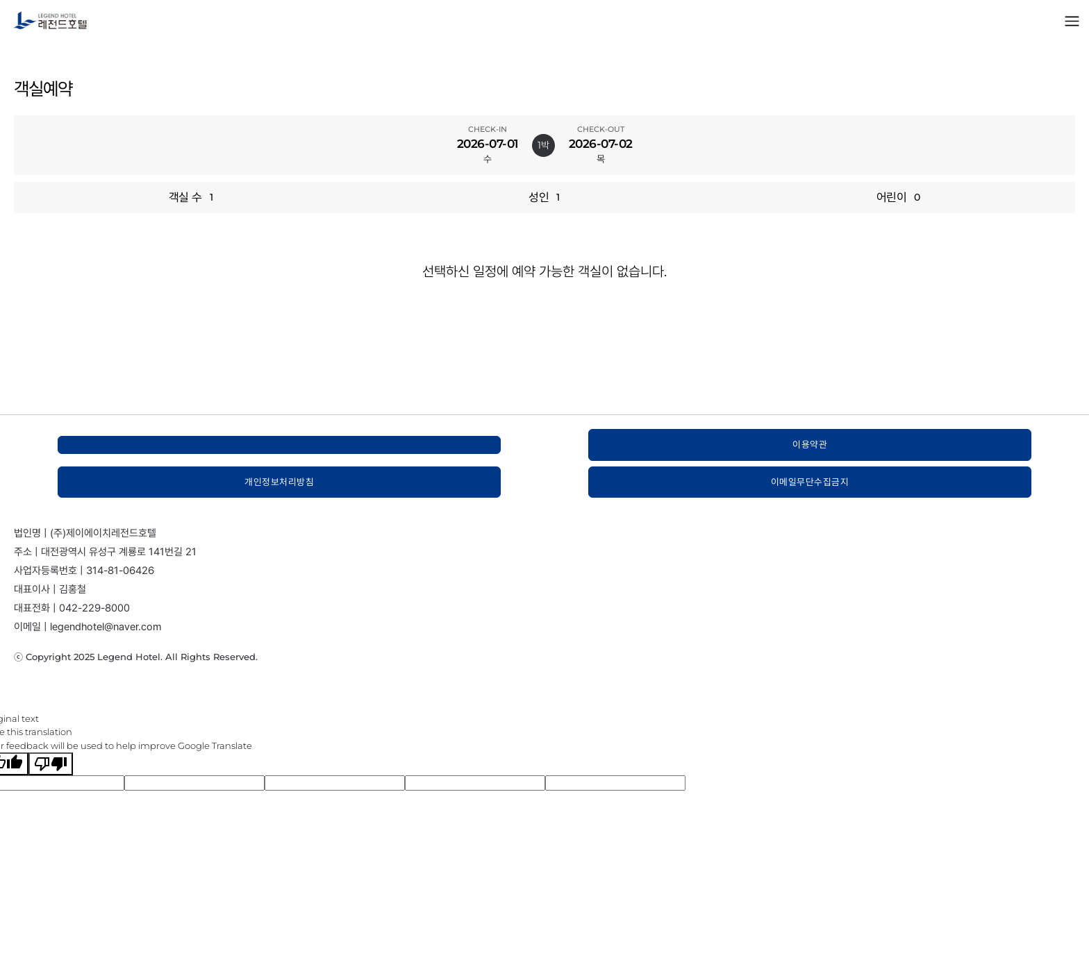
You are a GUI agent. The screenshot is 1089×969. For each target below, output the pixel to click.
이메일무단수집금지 (810, 481)
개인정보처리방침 (279, 481)
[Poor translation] (50, 763)
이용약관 (809, 444)
